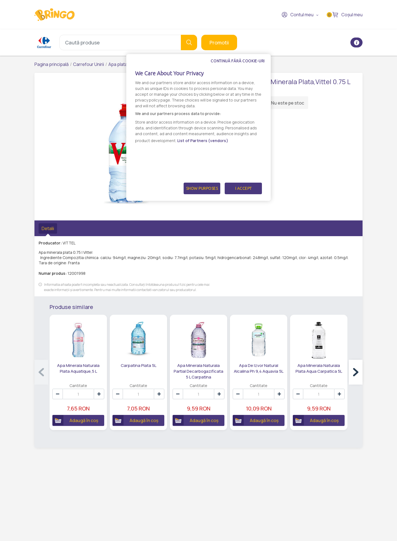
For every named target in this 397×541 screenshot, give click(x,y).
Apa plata (117, 64)
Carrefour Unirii (88, 64)
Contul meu (297, 15)
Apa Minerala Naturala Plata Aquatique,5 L (78, 368)
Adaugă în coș (75, 420)
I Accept (243, 188)
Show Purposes (202, 188)
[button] (356, 372)
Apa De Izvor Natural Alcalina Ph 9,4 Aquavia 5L (258, 368)
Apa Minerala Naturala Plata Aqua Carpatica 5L (319, 368)
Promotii (219, 42)
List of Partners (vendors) (202, 140)
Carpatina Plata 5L (138, 365)
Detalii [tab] (48, 228)
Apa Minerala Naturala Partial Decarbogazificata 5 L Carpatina (198, 371)
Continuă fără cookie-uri (238, 61)
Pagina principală (51, 64)
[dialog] (198, 127)
